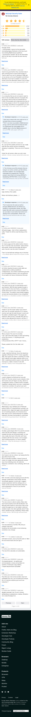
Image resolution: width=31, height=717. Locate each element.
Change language (6, 711)
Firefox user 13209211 (9, 500)
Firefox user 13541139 (9, 404)
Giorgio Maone (13, 16)
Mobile (4, 663)
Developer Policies (8, 639)
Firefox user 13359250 (9, 590)
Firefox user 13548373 (9, 283)
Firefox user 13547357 (9, 331)
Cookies (10, 697)
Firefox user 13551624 (9, 94)
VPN (3, 677)
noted (17, 700)
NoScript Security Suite (14, 13)
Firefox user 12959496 (9, 428)
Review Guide (6, 651)
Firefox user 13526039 (9, 559)
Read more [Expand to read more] (5, 61)
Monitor (4, 683)
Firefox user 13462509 (9, 228)
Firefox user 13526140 (9, 548)
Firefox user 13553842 (9, 45)
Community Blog (7, 642)
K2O (12, 398)
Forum (4, 645)
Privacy (4, 697)
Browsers (5, 674)
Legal (16, 697)
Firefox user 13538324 (9, 453)
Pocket (4, 686)
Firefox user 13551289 (9, 142)
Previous (8, 603)
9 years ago (20, 45)
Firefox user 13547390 (9, 307)
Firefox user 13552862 (9, 69)
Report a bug (6, 648)
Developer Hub (7, 636)
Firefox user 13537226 (9, 266)
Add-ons (5, 624)
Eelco (12, 351)
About (4, 627)
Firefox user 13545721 (9, 375)
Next (22, 603)
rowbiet (13, 536)
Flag (3, 65)
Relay (3, 680)
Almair (12, 189)
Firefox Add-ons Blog (9, 630)
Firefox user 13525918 (9, 574)
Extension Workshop (9, 633)
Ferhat (12, 522)
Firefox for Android (8, 4)
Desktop (5, 660)
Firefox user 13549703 (9, 242)
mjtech (12, 475)
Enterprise (5, 666)
